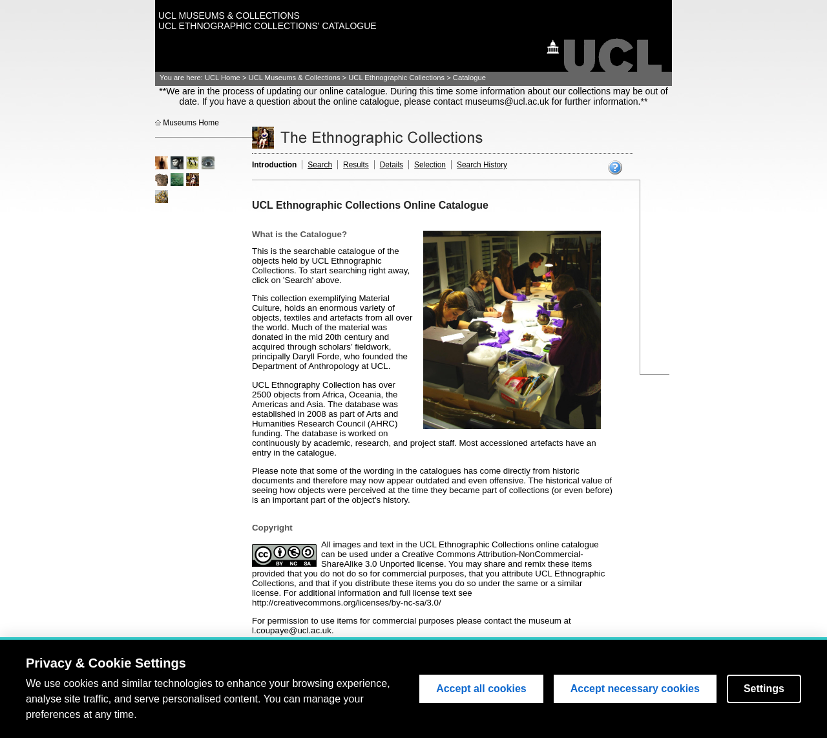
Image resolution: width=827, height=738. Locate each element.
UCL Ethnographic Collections (396, 77)
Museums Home (191, 122)
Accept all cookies (481, 689)
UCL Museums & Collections (294, 77)
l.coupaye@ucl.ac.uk (291, 630)
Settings (764, 689)
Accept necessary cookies (635, 689)
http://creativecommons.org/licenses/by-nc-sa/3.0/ (346, 602)
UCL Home (222, 77)
